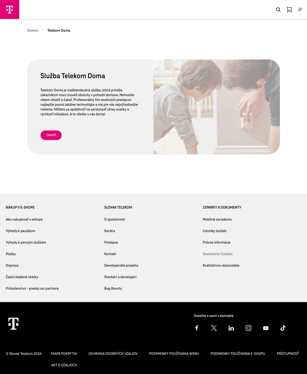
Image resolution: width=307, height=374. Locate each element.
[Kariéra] (121, 231)
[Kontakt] (121, 254)
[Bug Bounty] (121, 288)
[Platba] (32, 254)
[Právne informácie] (221, 242)
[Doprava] (32, 265)
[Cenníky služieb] (221, 231)
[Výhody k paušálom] (32, 231)
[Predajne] (121, 242)
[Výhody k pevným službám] (32, 242)
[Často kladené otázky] (32, 277)
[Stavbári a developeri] (121, 277)
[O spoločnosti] (121, 219)
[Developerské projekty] (121, 265)
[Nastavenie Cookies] (221, 254)
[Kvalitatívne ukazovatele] (221, 265)
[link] (51, 135)
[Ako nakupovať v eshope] (32, 219)
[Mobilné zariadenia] (221, 219)
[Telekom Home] (13, 323)
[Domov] (33, 30)
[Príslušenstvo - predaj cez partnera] (32, 288)
